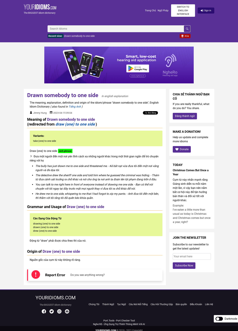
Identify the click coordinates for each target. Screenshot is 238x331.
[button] (84, 10)
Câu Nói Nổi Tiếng (138, 304)
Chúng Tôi (94, 304)
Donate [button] (182, 149)
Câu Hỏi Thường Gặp (162, 304)
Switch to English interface (183, 10)
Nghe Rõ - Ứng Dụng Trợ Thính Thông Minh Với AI (119, 324)
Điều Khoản (196, 304)
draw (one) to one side (75, 124)
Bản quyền (181, 304)
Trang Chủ (150, 10)
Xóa (185, 36)
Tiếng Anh (75, 106)
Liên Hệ (209, 304)
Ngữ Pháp (163, 10)
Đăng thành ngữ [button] (185, 116)
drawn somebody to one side (79, 36)
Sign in (206, 10)
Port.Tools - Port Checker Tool (119, 320)
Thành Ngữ (108, 304)
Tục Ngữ (121, 304)
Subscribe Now (184, 265)
